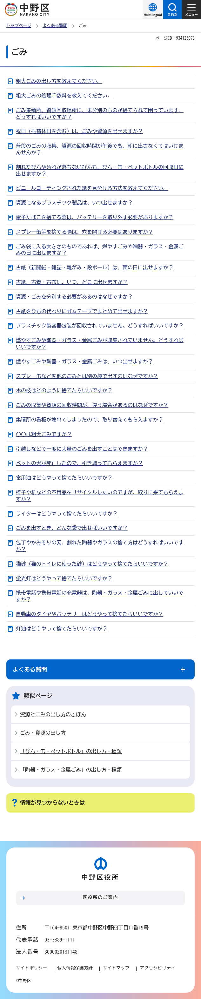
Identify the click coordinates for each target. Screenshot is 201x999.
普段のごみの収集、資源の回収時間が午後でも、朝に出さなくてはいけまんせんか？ (100, 149)
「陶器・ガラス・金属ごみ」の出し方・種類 (71, 769)
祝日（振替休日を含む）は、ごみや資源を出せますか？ (79, 131)
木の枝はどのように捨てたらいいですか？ (64, 390)
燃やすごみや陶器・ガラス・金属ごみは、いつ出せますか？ (84, 361)
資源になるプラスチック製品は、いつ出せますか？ (74, 202)
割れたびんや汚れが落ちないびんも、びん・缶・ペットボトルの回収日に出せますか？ (100, 170)
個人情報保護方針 (75, 968)
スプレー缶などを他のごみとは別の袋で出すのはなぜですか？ (87, 376)
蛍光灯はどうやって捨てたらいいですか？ (64, 578)
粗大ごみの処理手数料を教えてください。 (64, 95)
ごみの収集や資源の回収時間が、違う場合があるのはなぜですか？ (92, 405)
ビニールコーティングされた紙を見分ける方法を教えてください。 (92, 188)
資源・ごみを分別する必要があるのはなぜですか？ (74, 296)
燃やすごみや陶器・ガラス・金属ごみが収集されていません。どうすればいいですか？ (100, 343)
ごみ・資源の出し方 (43, 732)
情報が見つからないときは (52, 802)
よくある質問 (55, 26)
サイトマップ (116, 968)
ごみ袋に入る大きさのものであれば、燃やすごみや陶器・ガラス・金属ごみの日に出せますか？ (100, 250)
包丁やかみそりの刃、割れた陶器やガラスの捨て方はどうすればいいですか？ (100, 546)
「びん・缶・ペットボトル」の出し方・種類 (71, 751)
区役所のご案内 (100, 897)
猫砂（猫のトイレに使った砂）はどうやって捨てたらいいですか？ (92, 563)
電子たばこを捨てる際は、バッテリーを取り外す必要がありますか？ (94, 217)
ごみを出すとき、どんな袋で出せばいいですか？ (72, 527)
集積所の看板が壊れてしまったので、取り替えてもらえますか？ (89, 419)
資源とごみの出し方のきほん (53, 714)
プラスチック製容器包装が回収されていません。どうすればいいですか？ (100, 325)
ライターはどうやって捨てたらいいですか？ (66, 513)
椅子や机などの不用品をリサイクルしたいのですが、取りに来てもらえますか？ (100, 496)
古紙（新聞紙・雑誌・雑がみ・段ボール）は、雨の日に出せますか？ (94, 267)
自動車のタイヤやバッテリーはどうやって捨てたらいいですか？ (89, 614)
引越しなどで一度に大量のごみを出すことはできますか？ (82, 448)
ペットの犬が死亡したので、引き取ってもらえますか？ (79, 463)
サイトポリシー (31, 968)
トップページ (18, 26)
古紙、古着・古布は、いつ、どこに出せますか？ (72, 282)
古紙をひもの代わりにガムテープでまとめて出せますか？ (82, 311)
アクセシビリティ (157, 968)
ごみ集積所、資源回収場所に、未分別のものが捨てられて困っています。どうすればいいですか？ (100, 113)
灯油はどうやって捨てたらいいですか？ (61, 628)
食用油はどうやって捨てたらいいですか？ (64, 477)
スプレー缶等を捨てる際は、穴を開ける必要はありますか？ (84, 231)
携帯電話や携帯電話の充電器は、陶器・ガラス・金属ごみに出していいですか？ (100, 596)
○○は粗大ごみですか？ (44, 434)
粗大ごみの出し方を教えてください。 (59, 81)
